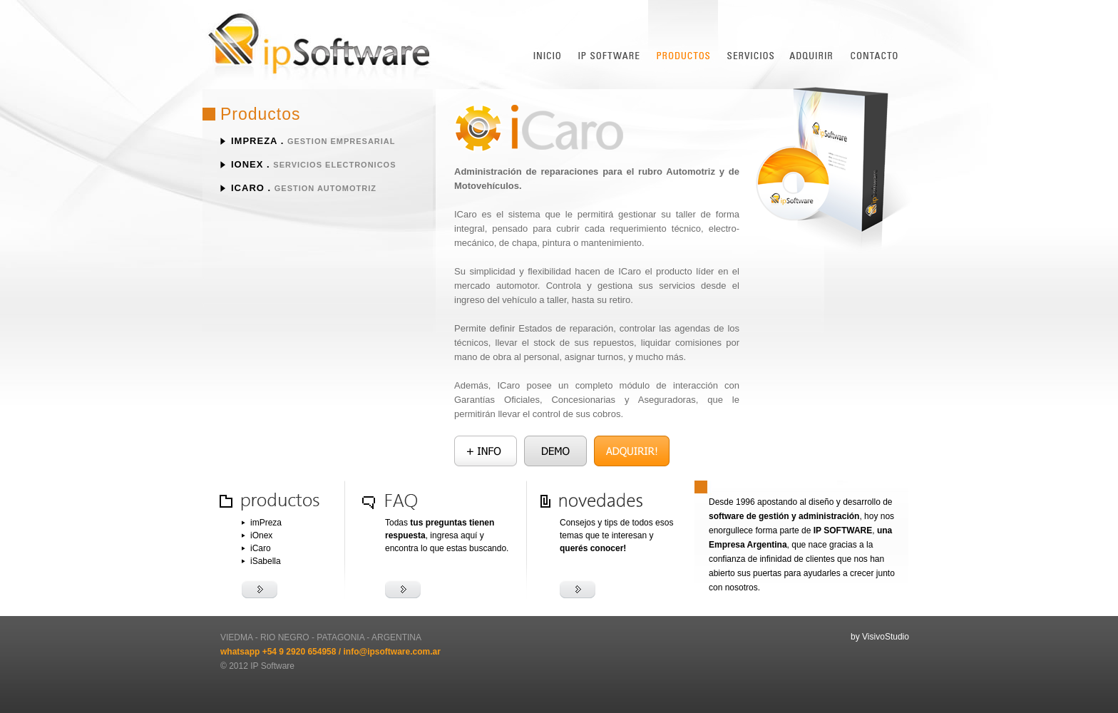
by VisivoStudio (880, 637)
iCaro (248, 188)
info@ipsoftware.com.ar (391, 652)
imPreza (254, 140)
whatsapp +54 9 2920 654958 (278, 652)
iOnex (247, 164)
